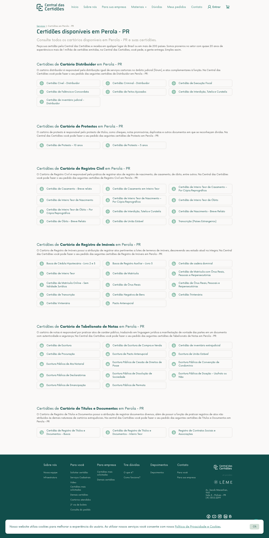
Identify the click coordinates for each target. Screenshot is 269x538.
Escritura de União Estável (190, 354)
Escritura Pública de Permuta (125, 385)
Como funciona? (132, 477)
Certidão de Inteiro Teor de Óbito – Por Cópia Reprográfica (66, 211)
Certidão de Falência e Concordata (64, 92)
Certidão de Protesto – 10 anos (61, 145)
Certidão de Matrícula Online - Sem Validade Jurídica (64, 285)
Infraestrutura (50, 477)
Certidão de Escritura (55, 345)
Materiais (139, 7)
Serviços (41, 26)
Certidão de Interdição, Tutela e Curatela (199, 92)
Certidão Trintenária (187, 295)
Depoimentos (159, 465)
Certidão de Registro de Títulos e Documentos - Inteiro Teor (128, 432)
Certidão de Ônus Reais (123, 285)
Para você (77, 465)
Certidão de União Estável (124, 221)
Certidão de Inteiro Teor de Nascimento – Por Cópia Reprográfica (133, 200)
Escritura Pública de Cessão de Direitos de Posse (134, 364)
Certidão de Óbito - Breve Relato (63, 221)
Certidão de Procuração (57, 354)
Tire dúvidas (132, 465)
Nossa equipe (50, 472)
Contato (196, 7)
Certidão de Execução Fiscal (192, 83)
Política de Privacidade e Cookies (197, 526)
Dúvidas (157, 7)
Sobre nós (90, 7)
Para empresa (106, 465)
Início (74, 7)
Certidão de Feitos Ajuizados (126, 92)
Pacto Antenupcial (120, 303)
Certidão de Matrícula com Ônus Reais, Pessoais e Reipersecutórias (198, 273)
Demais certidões (79, 495)
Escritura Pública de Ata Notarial (62, 364)
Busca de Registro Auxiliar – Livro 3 (129, 264)
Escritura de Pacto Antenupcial (127, 354)
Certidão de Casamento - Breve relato (66, 189)
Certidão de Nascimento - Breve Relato (198, 211)
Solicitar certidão (79, 472)
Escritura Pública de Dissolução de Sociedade (129, 375)
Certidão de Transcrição (57, 295)
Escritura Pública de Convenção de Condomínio (195, 364)
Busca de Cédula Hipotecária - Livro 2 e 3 (67, 264)
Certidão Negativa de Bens (125, 295)
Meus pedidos (176, 7)
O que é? (128, 472)
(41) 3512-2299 (213, 498)
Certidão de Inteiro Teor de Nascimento (66, 200)
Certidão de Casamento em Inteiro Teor (132, 189)
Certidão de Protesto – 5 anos (127, 145)
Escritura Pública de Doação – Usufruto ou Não (199, 375)
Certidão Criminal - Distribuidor (127, 83)
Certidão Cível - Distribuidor (60, 83)
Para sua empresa (114, 7)
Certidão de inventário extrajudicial (196, 345)
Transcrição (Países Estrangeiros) (194, 221)
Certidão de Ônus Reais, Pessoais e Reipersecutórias (196, 285)
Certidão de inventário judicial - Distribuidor (62, 102)
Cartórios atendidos (80, 500)
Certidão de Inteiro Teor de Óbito (195, 200)
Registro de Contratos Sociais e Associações (193, 432)
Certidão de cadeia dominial (192, 264)
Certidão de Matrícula (122, 273)
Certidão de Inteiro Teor (57, 273)
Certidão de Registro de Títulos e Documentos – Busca (62, 432)
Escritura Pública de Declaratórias (63, 375)
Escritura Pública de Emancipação (63, 385)
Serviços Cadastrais (80, 477)
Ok (254, 526)
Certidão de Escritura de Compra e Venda (134, 345)
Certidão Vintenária (55, 303)
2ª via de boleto (78, 505)
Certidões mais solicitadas (78, 488)
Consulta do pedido (80, 510)
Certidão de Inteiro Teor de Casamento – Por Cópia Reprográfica (199, 189)
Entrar (213, 7)
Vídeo (73, 482)
